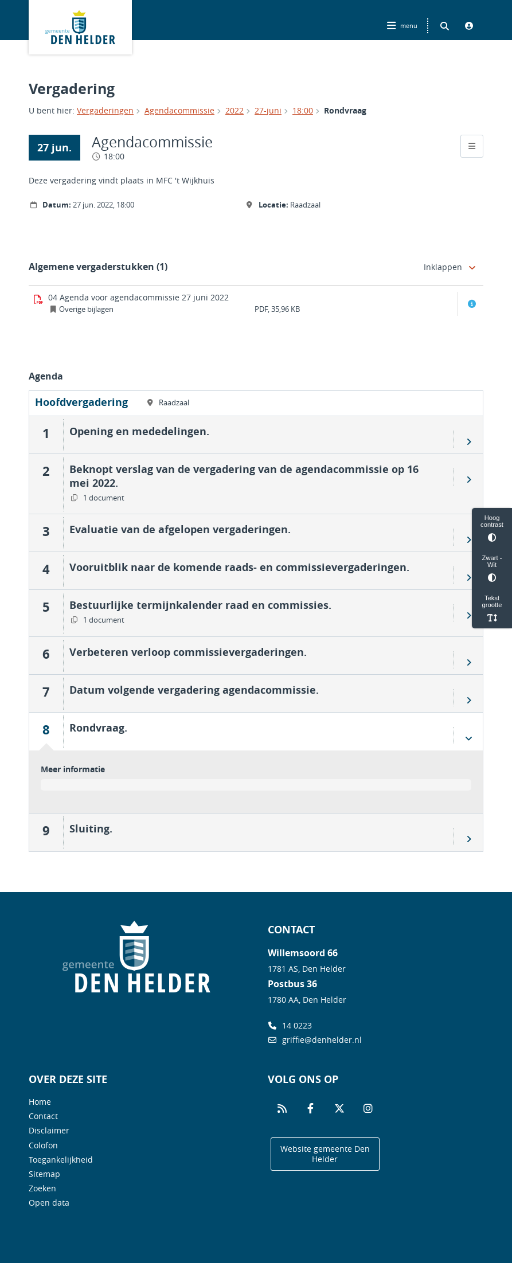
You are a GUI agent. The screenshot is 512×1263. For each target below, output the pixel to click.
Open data (49, 1202)
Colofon (43, 1145)
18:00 (302, 110)
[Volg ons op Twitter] (339, 1108)
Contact (43, 1115)
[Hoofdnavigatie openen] (403, 26)
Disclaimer (49, 1130)
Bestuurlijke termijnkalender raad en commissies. (200, 604)
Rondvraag (345, 110)
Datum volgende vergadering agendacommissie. (194, 689)
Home (40, 1101)
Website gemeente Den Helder (325, 1153)
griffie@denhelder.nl (315, 1039)
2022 (234, 110)
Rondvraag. (98, 727)
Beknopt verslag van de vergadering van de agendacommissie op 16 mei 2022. (244, 476)
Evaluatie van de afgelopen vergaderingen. (180, 529)
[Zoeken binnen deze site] (444, 25)
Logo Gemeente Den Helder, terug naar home (80, 27)
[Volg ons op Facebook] (310, 1108)
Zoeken (42, 1188)
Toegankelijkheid (61, 1159)
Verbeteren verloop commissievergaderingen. (188, 651)
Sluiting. (90, 828)
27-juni (268, 110)
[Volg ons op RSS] (282, 1108)
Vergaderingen (105, 110)
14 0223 (290, 1025)
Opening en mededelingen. (139, 431)
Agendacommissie (179, 110)
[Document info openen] (472, 303)
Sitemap (44, 1173)
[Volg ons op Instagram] (368, 1108)
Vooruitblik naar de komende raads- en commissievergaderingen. (239, 567)
